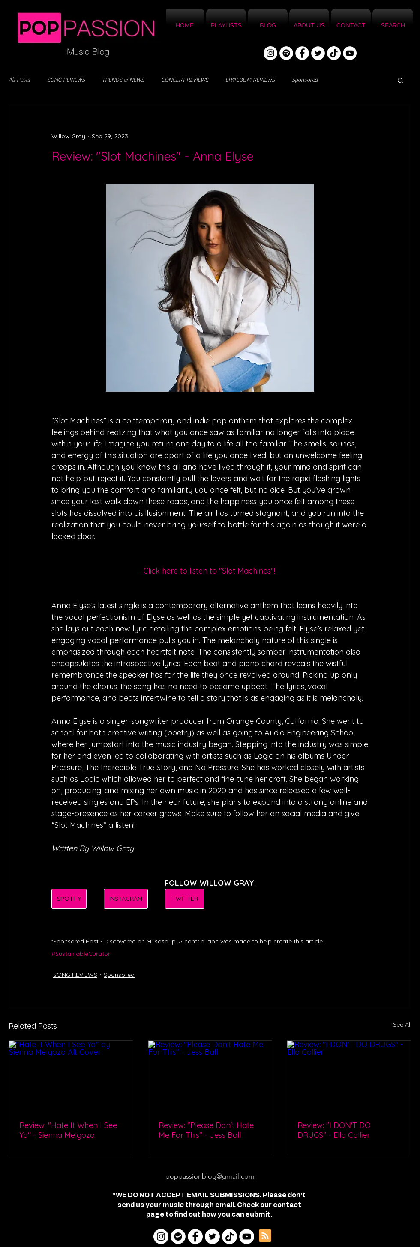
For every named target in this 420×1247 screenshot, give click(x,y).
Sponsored (305, 80)
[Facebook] (302, 53)
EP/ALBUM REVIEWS (250, 80)
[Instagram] (270, 53)
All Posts (19, 80)
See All (402, 1024)
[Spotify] (286, 53)
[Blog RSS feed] (265, 1236)
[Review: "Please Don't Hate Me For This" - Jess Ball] (210, 1075)
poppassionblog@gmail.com (210, 1176)
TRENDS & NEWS (123, 80)
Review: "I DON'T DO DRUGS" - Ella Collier (334, 1130)
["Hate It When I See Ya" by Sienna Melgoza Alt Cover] (71, 1075)
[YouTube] (350, 53)
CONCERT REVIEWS (184, 80)
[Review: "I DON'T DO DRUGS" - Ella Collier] (349, 1075)
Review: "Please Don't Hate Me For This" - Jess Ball (206, 1130)
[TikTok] (334, 53)
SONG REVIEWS (66, 80)
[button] (400, 80)
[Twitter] (318, 53)
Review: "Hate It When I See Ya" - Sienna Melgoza (68, 1130)
